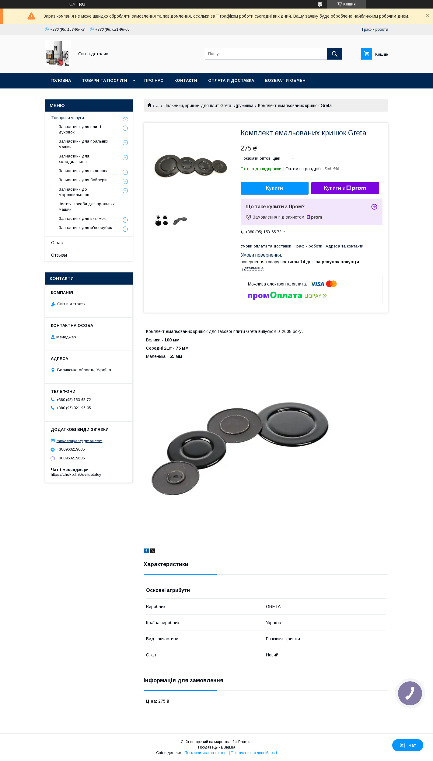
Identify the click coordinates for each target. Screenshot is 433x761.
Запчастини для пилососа (84, 170)
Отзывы (59, 255)
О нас (57, 242)
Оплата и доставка (231, 80)
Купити (274, 188)
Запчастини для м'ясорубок (85, 227)
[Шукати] (334, 54)
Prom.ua (245, 742)
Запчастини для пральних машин (83, 144)
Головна (61, 80)
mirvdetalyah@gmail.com (80, 440)
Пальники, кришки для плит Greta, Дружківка (208, 105)
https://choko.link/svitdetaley (76, 474)
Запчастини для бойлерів (83, 180)
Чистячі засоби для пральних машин (87, 207)
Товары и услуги (67, 117)
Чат (408, 745)
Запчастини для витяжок (82, 218)
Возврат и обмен (285, 80)
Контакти (185, 80)
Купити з (345, 188)
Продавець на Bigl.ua (216, 747)
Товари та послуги (104, 80)
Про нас (153, 80)
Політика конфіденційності (254, 753)
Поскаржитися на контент (206, 753)
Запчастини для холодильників (74, 159)
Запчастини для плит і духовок (80, 129)
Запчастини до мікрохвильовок (74, 192)
